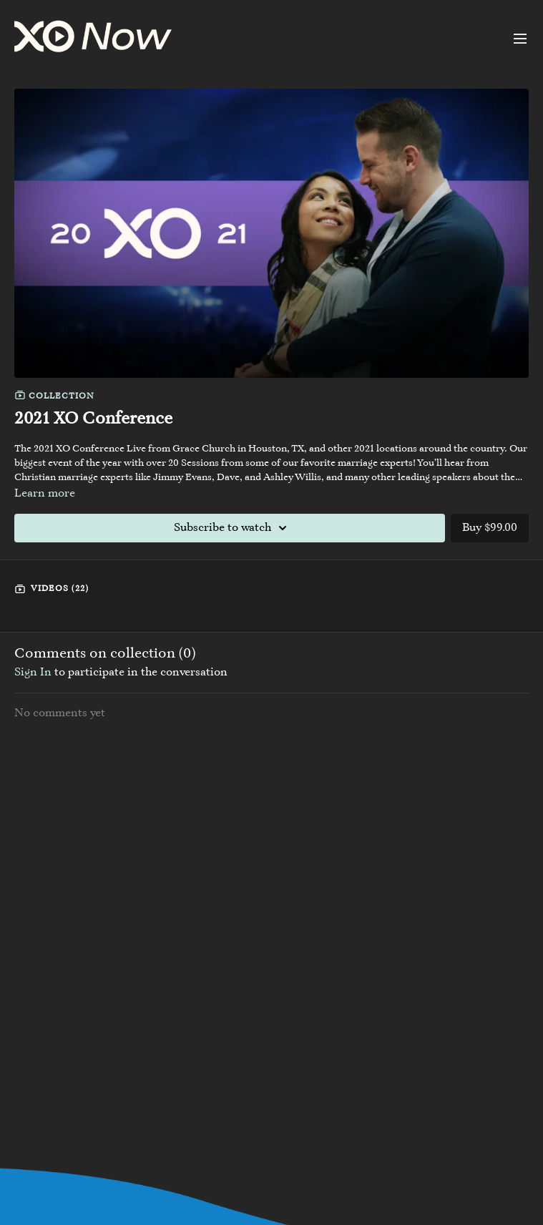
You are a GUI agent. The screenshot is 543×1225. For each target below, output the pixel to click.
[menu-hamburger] (520, 38)
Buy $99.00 (489, 528)
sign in (33, 672)
